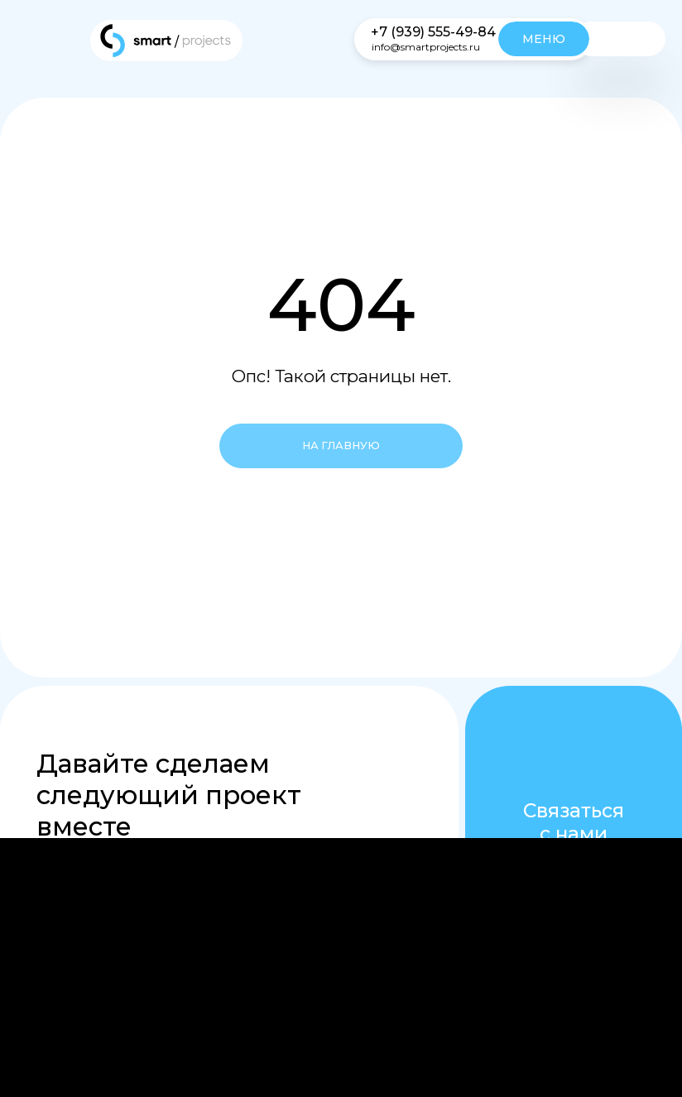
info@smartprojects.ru (426, 47)
